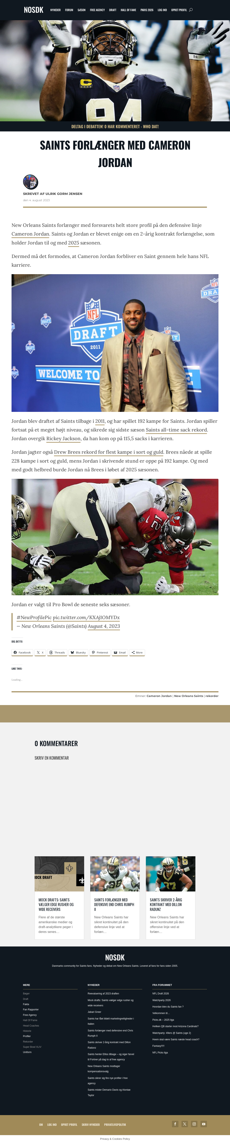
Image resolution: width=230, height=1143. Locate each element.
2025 (73, 243)
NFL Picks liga (160, 1052)
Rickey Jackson (63, 438)
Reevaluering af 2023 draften (103, 993)
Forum (69, 10)
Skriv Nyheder (91, 1124)
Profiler (27, 1036)
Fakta (26, 1004)
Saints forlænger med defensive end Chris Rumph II (114, 904)
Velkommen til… (161, 1013)
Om (41, 1124)
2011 (100, 421)
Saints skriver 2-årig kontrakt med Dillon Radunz (166, 904)
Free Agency (97, 10)
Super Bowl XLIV (32, 1047)
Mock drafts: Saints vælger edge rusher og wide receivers (56, 904)
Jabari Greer (94, 1012)
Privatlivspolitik (115, 1124)
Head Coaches (31, 1025)
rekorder (212, 696)
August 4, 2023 (104, 626)
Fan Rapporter (31, 1009)
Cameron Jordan (30, 234)
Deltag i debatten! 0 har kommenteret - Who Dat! (115, 126)
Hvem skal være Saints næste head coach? (175, 1039)
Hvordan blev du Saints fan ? (167, 1006)
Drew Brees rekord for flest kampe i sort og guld (108, 452)
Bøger (26, 993)
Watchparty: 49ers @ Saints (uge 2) (171, 1033)
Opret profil (179, 10)
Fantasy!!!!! (158, 1046)
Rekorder (28, 1041)
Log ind (162, 10)
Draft (112, 10)
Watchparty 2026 (161, 1000)
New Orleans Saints (188, 696)
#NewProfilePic (34, 617)
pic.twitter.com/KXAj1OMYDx (86, 617)
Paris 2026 (147, 10)
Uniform (27, 1052)
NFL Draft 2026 (160, 993)
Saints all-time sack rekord (176, 430)
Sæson (82, 10)
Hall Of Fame (128, 10)
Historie (27, 1031)
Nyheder (55, 10)
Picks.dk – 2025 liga (163, 1019)
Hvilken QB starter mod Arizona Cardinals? (175, 1026)
